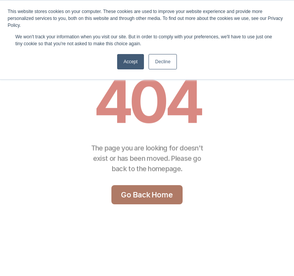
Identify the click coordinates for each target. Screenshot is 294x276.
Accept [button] (131, 61)
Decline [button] (162, 61)
